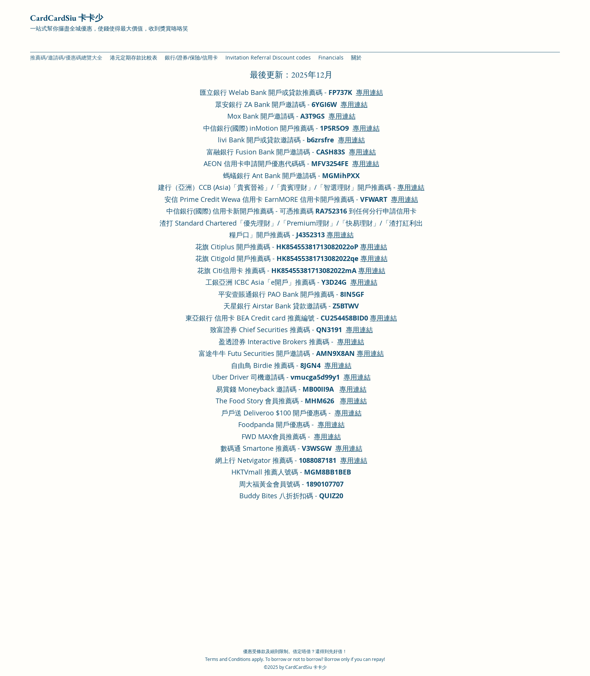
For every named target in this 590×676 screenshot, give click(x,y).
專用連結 (369, 92)
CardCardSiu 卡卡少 (66, 17)
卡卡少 (320, 667)
